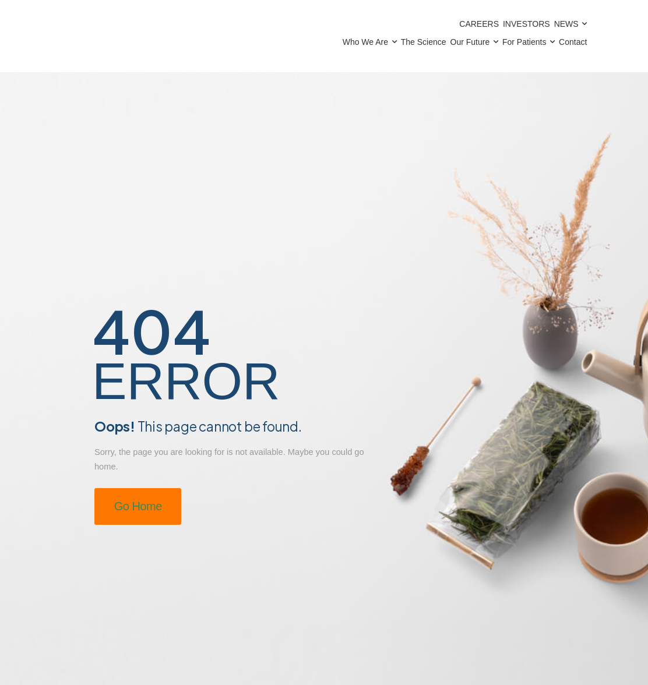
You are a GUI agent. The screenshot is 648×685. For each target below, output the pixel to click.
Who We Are (365, 42)
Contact (573, 42)
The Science (423, 42)
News (566, 24)
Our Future (470, 42)
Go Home (138, 506)
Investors (526, 24)
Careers (479, 24)
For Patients (524, 42)
